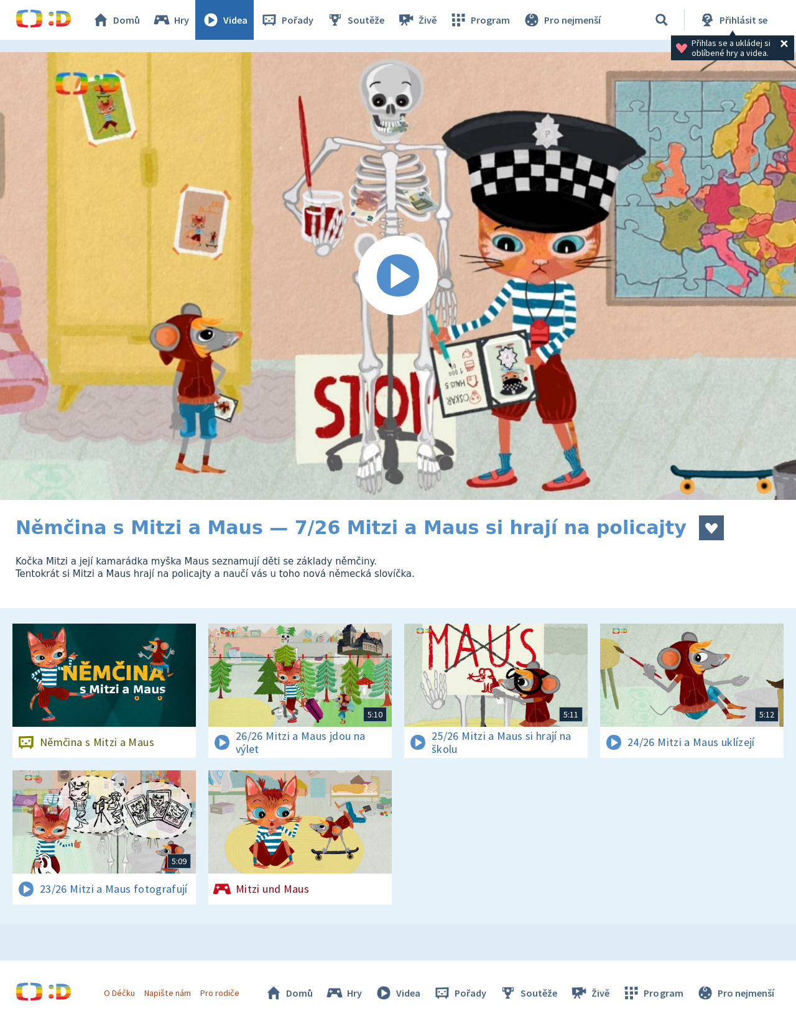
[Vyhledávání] (661, 20)
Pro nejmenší (561, 20)
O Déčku (119, 992)
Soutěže (355, 20)
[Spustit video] (398, 276)
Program (479, 20)
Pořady (286, 20)
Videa (224, 20)
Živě (417, 20)
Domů (115, 20)
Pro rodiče (219, 992)
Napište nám (167, 992)
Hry (170, 20)
